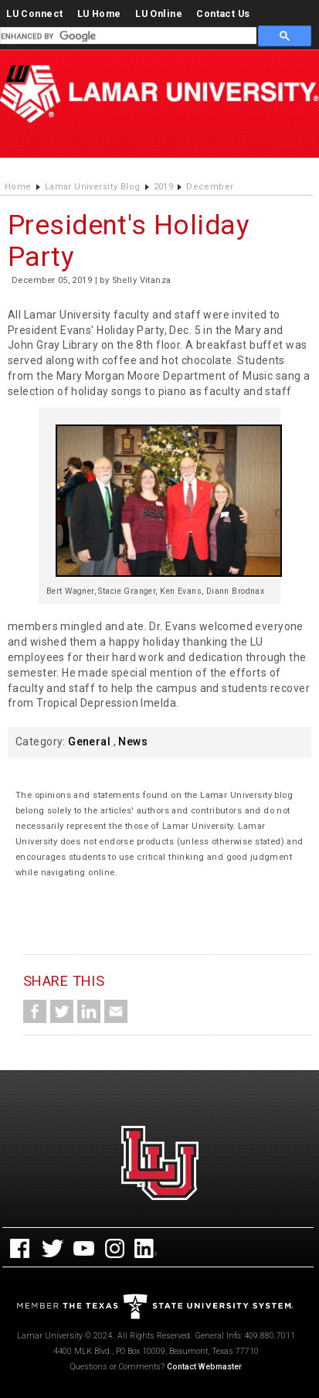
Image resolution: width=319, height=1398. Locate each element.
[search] (127, 36)
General (89, 741)
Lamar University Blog (93, 187)
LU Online (158, 13)
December (209, 187)
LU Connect (34, 13)
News (133, 741)
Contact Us (222, 13)
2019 (164, 187)
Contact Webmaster (204, 1367)
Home (18, 187)
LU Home (99, 13)
